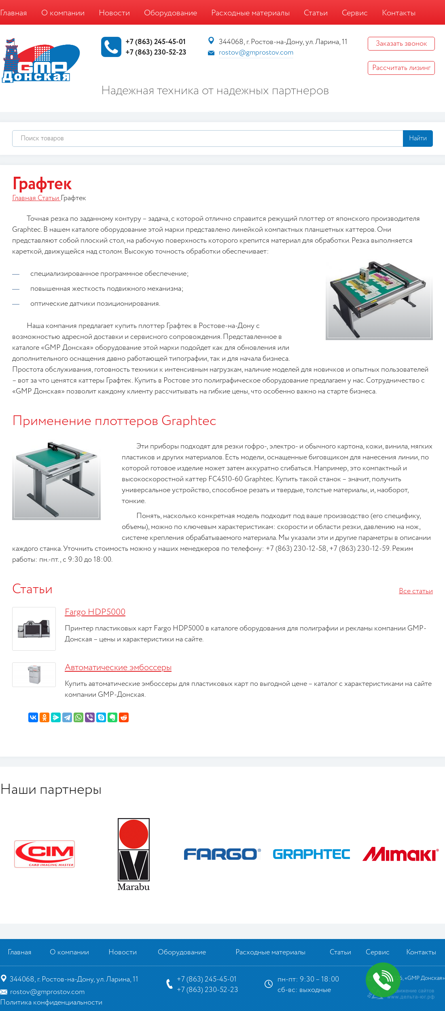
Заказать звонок (401, 43)
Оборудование (170, 13)
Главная (13, 13)
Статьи (316, 13)
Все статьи (416, 591)
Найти (418, 138)
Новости (114, 13)
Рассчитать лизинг (401, 68)
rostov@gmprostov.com (256, 52)
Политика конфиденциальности (51, 1002)
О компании (63, 13)
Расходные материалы (250, 13)
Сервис (355, 13)
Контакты (398, 13)
